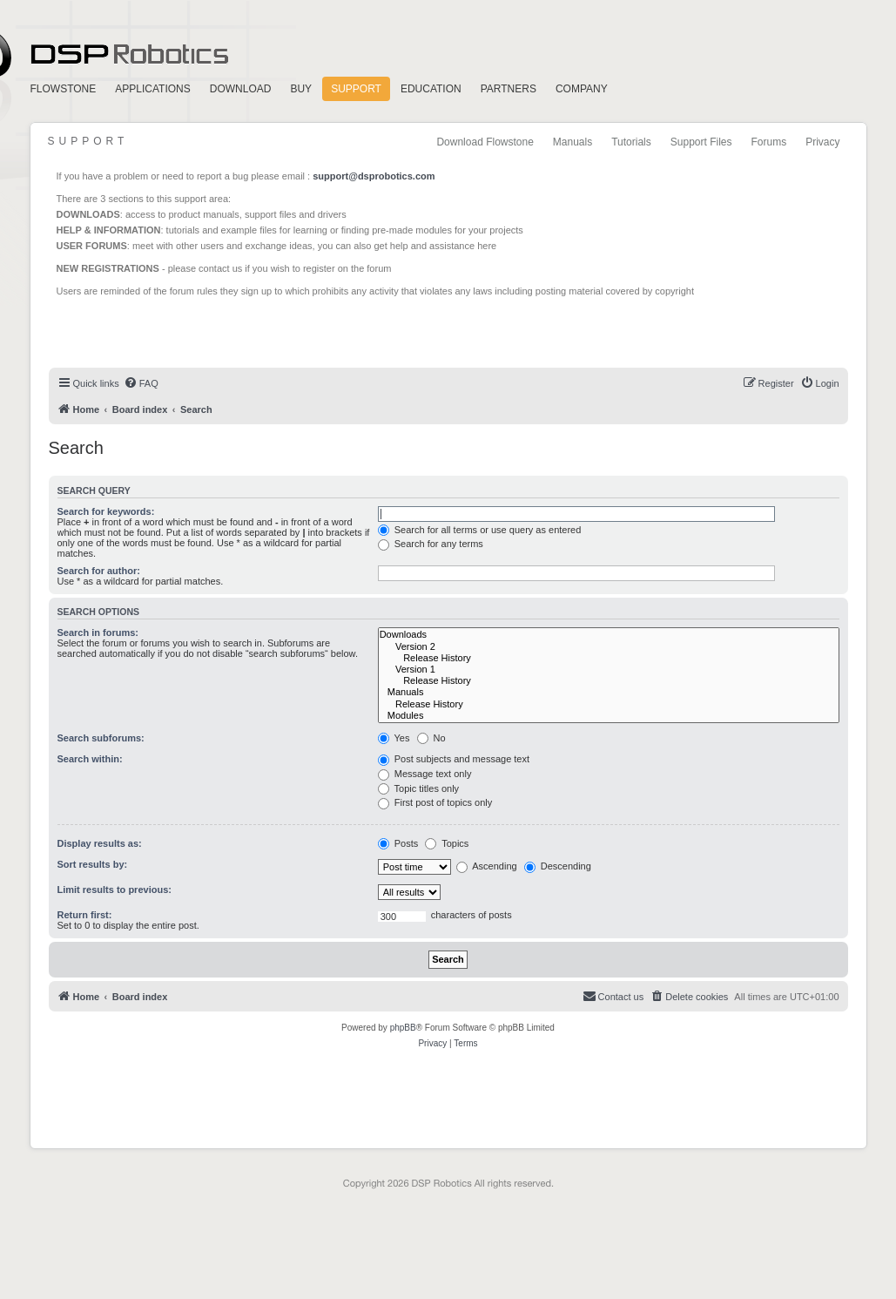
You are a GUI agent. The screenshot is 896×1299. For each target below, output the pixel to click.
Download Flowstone (484, 142)
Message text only (425, 773)
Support (356, 89)
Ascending (486, 866)
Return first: (84, 915)
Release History (609, 658)
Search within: (90, 759)
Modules (609, 715)
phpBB (403, 1027)
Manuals (572, 142)
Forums (768, 142)
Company (582, 89)
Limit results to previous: (114, 889)
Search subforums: (101, 738)
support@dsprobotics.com (374, 176)
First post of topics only (435, 802)
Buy (301, 89)
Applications (152, 89)
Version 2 (609, 647)
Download (241, 89)
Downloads (609, 634)
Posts (398, 843)
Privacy (822, 142)
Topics (446, 843)
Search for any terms (430, 543)
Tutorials (631, 142)
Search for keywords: (106, 511)
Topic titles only (418, 788)
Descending (557, 866)
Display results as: (99, 843)
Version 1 (609, 669)
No (431, 738)
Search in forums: (98, 632)
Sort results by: (92, 864)
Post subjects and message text (453, 759)
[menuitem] (141, 383)
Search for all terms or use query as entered (480, 529)
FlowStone (63, 89)
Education (431, 89)
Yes (394, 738)
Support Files (701, 142)
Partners (508, 89)
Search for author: (98, 570)
